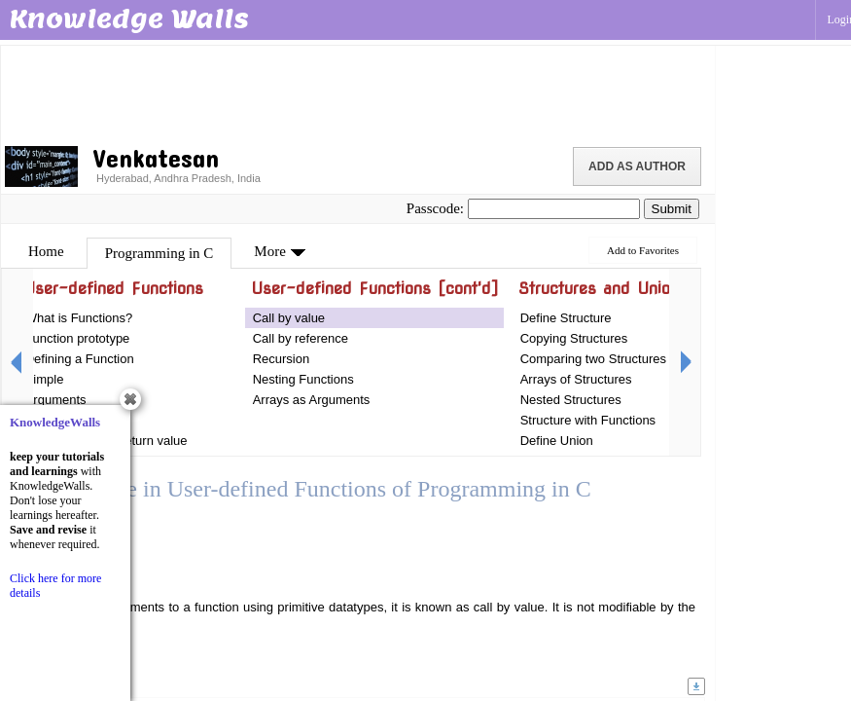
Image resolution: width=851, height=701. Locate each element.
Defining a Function (79, 358)
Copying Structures (574, 338)
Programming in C (159, 253)
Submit (671, 209)
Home (46, 251)
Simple (44, 379)
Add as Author (637, 166)
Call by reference (300, 338)
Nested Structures (570, 399)
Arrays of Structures (576, 379)
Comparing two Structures (593, 358)
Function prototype (77, 338)
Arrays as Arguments (312, 399)
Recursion (281, 358)
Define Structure (566, 318)
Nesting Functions (303, 379)
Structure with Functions (588, 420)
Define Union (556, 440)
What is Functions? (79, 318)
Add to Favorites (643, 250)
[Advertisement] (358, 92)
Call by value (289, 318)
